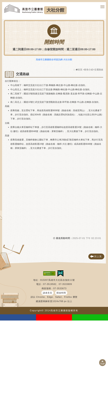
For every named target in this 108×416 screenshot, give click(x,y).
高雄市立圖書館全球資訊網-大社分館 (54, 59)
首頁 (79, 69)
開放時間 (61, 293)
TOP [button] (102, 364)
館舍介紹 (88, 69)
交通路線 (98, 69)
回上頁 (98, 256)
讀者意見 (47, 293)
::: (74, 69)
